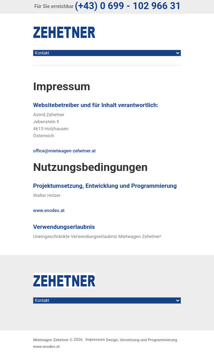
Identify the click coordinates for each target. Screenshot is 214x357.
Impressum (95, 339)
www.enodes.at (48, 210)
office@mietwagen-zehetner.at (64, 150)
